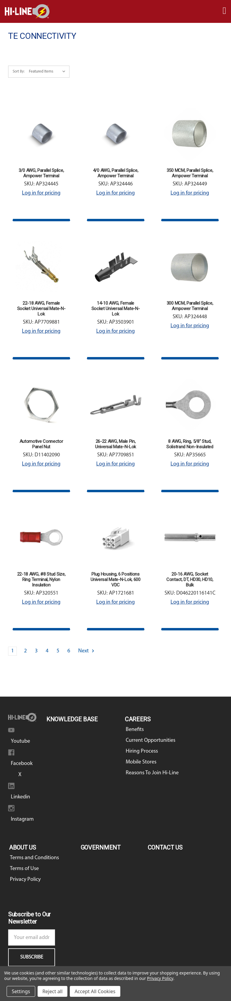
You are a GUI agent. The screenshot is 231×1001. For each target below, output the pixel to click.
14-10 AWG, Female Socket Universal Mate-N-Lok (115, 308)
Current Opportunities (150, 740)
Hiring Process (142, 751)
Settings (21, 991)
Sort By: (19, 71)
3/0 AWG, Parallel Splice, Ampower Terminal (41, 173)
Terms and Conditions (34, 858)
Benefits (135, 729)
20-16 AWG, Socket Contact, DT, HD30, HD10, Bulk (189, 579)
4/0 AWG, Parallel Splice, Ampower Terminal (115, 173)
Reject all (52, 991)
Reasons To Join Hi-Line (152, 773)
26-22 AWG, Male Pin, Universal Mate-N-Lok (115, 444)
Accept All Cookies (95, 991)
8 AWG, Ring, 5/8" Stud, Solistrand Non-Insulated (189, 444)
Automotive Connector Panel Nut (41, 444)
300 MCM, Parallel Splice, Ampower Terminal (190, 305)
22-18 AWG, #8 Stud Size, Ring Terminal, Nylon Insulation (41, 579)
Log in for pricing (41, 193)
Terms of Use (24, 869)
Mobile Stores (141, 762)
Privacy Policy (25, 879)
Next (86, 651)
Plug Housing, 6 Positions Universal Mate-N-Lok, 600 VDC (115, 579)
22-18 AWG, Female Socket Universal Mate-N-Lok (41, 308)
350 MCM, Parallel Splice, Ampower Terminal (190, 173)
